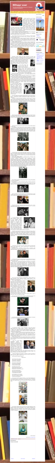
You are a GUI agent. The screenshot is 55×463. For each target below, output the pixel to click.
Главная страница (23, 458)
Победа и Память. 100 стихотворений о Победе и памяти (40, 58)
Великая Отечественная (31, 11)
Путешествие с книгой (37, 11)
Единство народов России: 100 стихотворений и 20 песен (40, 56)
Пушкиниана (42, 11)
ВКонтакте (38, 35)
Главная (12, 11)
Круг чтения (25, 11)
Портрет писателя (21, 11)
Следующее (12, 458)
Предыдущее (33, 458)
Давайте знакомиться (16, 11)
